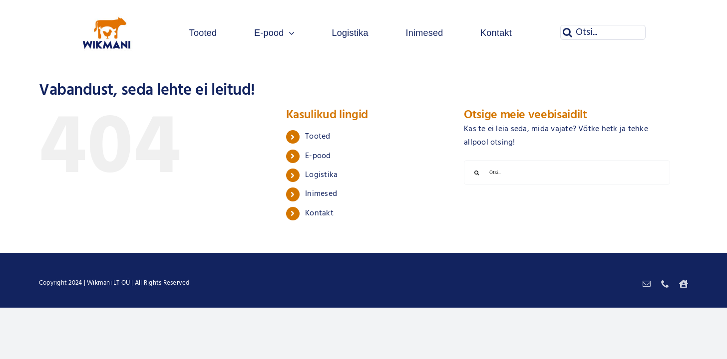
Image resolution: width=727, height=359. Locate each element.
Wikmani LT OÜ (108, 283)
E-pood (318, 156)
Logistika (321, 175)
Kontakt (319, 213)
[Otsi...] (603, 32)
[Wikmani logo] (107, 8)
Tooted (317, 136)
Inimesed (321, 193)
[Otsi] (567, 32)
